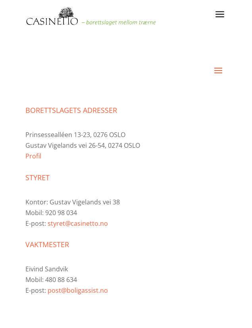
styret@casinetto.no (78, 223)
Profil (33, 156)
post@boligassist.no (78, 290)
